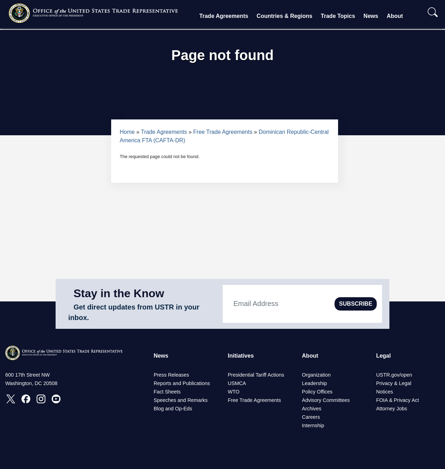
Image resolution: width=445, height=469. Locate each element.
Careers (311, 417)
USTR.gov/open (394, 375)
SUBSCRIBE (355, 304)
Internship (313, 425)
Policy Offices (317, 392)
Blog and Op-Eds (173, 408)
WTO (233, 392)
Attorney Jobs (391, 408)
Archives (311, 408)
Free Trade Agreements (222, 132)
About (395, 16)
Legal (383, 356)
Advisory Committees (326, 400)
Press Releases (171, 375)
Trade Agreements (223, 16)
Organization (316, 375)
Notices (384, 392)
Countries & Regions (284, 16)
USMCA (237, 383)
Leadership (314, 383)
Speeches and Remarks (181, 400)
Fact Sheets (167, 392)
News (370, 16)
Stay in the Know (119, 293)
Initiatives (241, 356)
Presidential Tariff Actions (256, 375)
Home (127, 132)
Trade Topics (338, 16)
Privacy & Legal (393, 383)
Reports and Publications (182, 383)
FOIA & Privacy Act (397, 400)
